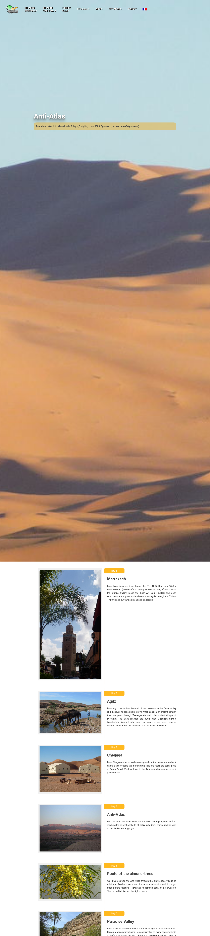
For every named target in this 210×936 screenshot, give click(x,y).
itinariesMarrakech (31, 9)
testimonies (114, 9)
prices (98, 9)
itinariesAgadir (66, 9)
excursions (83, 9)
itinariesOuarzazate (49, 9)
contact (132, 9)
